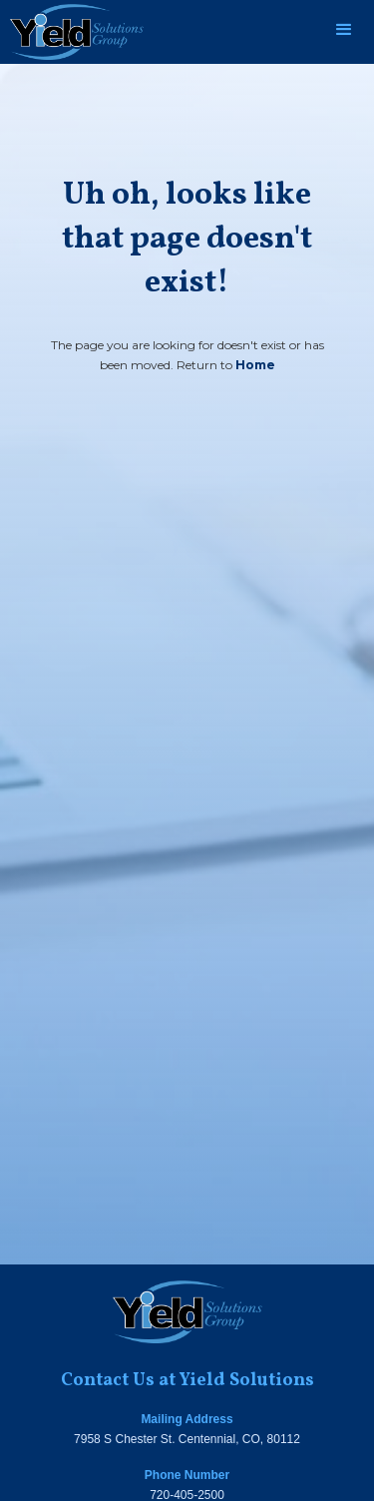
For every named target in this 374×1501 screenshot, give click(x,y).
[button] (344, 30)
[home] (72, 32)
